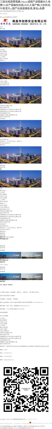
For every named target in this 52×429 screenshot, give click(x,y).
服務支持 (2, 145)
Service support (4, 243)
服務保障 (2, 165)
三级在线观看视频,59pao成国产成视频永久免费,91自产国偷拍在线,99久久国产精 (22, 426)
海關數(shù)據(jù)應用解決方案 (8, 115)
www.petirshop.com (37, 302)
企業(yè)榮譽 (3, 55)
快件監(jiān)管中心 (5, 143)
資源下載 (2, 167)
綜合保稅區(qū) (4, 139)
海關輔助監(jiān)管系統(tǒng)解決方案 (10, 109)
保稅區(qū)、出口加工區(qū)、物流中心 (11, 141)
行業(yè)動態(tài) (4, 83)
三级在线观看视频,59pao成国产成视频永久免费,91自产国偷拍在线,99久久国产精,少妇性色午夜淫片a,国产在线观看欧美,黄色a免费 (25, 5)
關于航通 (2, 28)
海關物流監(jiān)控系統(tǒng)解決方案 (10, 111)
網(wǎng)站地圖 (4, 17)
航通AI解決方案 (4, 107)
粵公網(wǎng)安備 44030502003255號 (40, 422)
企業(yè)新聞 (3, 81)
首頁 (1, 27)
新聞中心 (2, 60)
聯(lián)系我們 (13, 17)
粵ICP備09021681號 (31, 419)
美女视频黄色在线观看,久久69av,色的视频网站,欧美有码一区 (17, 428)
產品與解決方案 (4, 85)
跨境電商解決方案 (5, 113)
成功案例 (2, 118)
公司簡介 (2, 49)
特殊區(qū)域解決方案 (6, 105)
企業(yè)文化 (3, 53)
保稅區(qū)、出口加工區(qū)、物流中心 (11, 227)
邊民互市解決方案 (5, 116)
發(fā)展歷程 (3, 51)
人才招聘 (2, 57)
